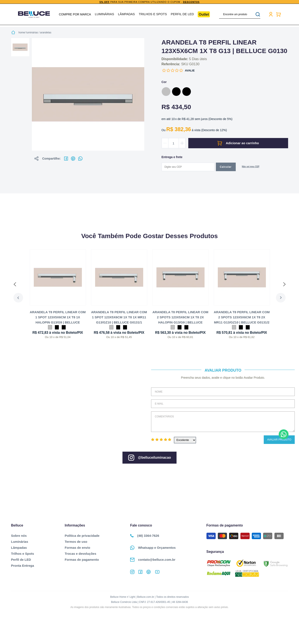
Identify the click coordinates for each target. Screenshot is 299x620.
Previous (16, 298)
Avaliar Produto (279, 439)
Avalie (190, 70)
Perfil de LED (181, 14)
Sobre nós (19, 535)
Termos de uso (76, 541)
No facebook (66, 158)
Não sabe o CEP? (250, 167)
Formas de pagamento (82, 559)
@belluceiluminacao (149, 457)
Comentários (223, 421)
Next (283, 298)
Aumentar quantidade (182, 143)
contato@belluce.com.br (152, 560)
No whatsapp (80, 158)
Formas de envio (77, 547)
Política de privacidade (82, 535)
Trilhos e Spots (152, 14)
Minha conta (269, 14)
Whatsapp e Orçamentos (153, 548)
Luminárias (105, 14)
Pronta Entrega (22, 565)
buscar (256, 14)
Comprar (238, 143)
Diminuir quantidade (165, 143)
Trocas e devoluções (80, 553)
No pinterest (73, 158)
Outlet (203, 14)
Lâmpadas (127, 14)
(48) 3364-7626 (144, 535)
